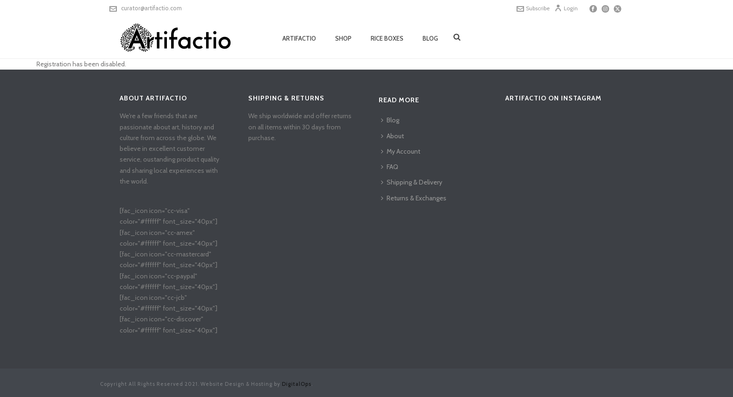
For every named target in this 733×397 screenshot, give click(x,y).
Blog (430, 38)
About (392, 136)
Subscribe (533, 8)
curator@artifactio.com (151, 8)
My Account (400, 151)
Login (566, 8)
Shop (343, 38)
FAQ (389, 167)
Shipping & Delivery (411, 182)
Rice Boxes (387, 38)
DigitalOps (296, 384)
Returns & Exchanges (413, 198)
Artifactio (299, 38)
